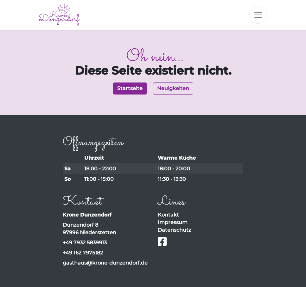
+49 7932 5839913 (85, 243)
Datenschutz (174, 230)
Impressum (173, 222)
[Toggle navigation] (258, 15)
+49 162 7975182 (83, 253)
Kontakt (168, 215)
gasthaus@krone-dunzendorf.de (105, 263)
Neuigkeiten (173, 88)
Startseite (130, 88)
